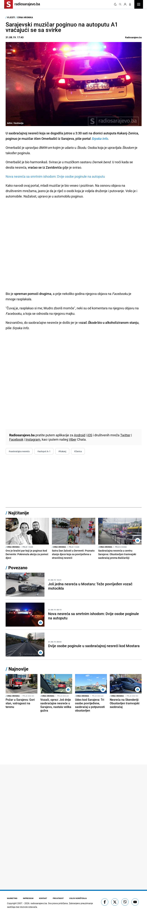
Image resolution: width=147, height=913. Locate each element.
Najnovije (18, 669)
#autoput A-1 (43, 451)
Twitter (125, 435)
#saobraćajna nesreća (19, 451)
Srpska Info (99, 138)
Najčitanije (18, 513)
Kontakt (43, 898)
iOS (89, 435)
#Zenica (78, 451)
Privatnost (58, 898)
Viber (72, 439)
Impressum (28, 898)
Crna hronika (25, 17)
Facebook (16, 439)
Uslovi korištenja (78, 898)
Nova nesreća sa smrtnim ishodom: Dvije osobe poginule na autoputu (55, 176)
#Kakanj (62, 451)
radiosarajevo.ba (39, 903)
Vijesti (11, 17)
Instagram (32, 439)
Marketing (12, 898)
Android (79, 435)
